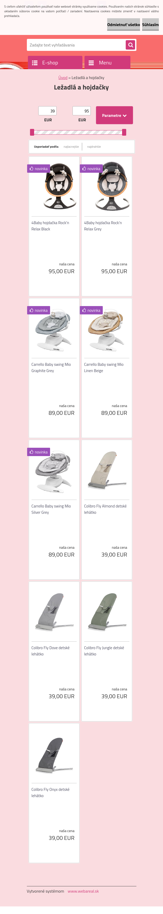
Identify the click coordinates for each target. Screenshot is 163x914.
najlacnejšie (71, 146)
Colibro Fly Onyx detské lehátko (51, 792)
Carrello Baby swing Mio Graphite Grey (51, 367)
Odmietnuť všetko (123, 24)
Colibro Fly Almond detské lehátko (105, 509)
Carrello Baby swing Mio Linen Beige (104, 367)
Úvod (63, 77)
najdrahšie (94, 146)
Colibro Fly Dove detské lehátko (51, 651)
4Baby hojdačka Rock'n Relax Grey (103, 226)
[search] (130, 45)
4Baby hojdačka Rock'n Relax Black (50, 226)
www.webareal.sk (83, 891)
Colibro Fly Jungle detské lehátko (104, 651)
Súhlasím (150, 24)
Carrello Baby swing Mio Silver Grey (51, 509)
